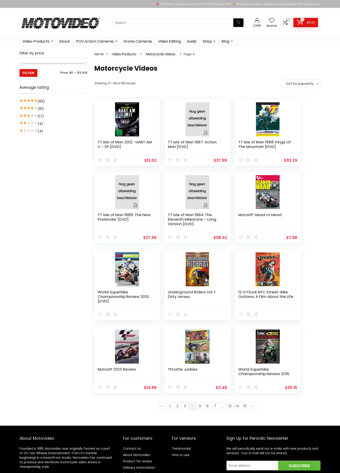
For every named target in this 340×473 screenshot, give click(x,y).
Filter (28, 73)
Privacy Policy (133, 434)
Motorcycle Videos (160, 54)
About (64, 41)
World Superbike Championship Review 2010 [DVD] (234, 224)
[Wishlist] (271, 20)
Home (99, 54)
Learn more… (29, 437)
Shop (207, 41)
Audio (192, 41)
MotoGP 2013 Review (174, 296)
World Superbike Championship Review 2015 (292, 301)
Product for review (137, 422)
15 (244, 337)
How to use (180, 415)
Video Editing (169, 41)
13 (229, 337)
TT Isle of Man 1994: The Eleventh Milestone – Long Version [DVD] (116, 226)
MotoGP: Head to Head (171, 222)
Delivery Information (139, 428)
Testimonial (181, 409)
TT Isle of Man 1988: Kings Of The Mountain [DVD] (234, 146)
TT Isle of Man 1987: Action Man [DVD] (173, 144)
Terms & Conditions (138, 441)
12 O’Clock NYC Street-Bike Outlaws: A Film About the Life (119, 301)
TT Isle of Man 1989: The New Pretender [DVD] (289, 146)
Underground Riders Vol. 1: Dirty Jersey (290, 222)
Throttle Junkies (228, 296)
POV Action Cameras (95, 41)
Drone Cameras (137, 41)
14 (237, 337)
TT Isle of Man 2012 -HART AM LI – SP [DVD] (118, 144)
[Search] (238, 22)
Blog (225, 41)
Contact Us (132, 409)
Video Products (35, 41)
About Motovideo (136, 415)
